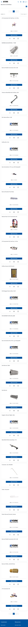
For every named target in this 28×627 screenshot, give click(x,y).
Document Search (18, 599)
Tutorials (2, 603)
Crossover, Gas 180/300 (7, 443)
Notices (23, 618)
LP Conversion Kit (6, 561)
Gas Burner (4, 372)
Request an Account (5, 599)
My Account (3, 597)
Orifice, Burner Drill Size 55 (8, 254)
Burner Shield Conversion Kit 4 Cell (10, 65)
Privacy (10, 618)
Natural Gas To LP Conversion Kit (9, 207)
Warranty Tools (18, 597)
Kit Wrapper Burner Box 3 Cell (9, 278)
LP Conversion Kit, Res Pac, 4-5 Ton (10, 230)
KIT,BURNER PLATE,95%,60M (8, 301)
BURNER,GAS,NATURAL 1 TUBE (9, 41)
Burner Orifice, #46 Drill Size (8, 538)
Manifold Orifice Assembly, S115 (9, 420)
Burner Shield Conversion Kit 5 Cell (10, 514)
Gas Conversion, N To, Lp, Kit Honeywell (11, 160)
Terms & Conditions (4, 618)
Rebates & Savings (18, 601)
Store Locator (3, 601)
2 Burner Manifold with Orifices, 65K (10, 89)
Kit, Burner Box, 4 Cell (7, 112)
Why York (2, 610)
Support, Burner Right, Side (8, 396)
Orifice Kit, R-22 (5, 136)
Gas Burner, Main (6, 349)
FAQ (15, 603)
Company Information (16, 618)
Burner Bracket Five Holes (8, 183)
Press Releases (4, 612)
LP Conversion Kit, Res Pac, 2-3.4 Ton (10, 18)
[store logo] (5, 2)
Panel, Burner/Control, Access (9, 491)
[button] (10, 37)
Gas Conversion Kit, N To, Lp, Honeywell (11, 325)
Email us (18, 610)
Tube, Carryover (5, 467)
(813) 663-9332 (20, 613)
